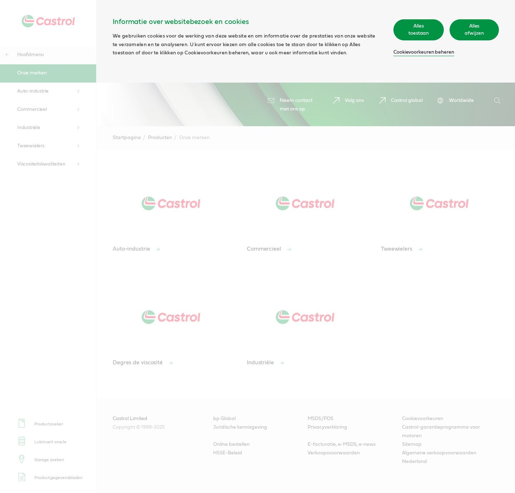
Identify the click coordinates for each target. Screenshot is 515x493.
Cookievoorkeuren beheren (423, 52)
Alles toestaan (418, 30)
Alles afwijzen (474, 30)
